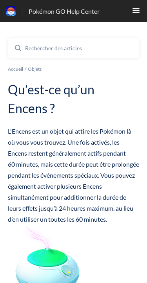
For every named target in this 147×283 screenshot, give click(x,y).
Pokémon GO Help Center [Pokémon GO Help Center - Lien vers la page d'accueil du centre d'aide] (64, 11)
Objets (35, 69)
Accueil (15, 69)
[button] (136, 13)
